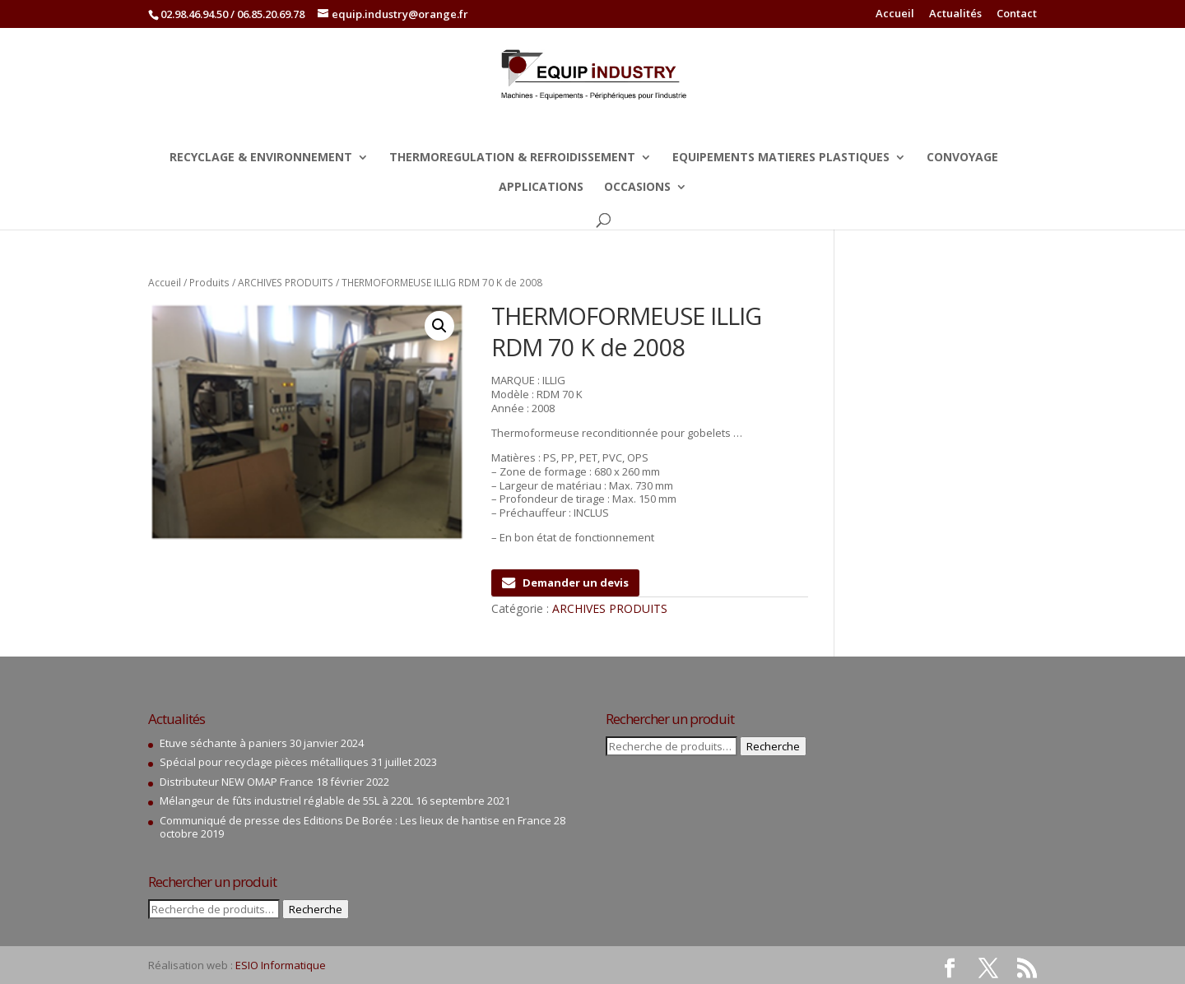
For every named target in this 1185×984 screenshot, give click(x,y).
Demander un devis (565, 582)
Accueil (895, 14)
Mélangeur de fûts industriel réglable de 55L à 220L (286, 800)
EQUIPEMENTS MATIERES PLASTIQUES (781, 158)
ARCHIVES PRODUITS (285, 283)
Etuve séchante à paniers (223, 743)
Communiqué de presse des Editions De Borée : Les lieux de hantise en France (355, 820)
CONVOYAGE (962, 158)
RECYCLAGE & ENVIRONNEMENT (261, 158)
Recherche (315, 909)
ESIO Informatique (280, 965)
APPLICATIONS (541, 187)
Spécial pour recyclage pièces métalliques (264, 761)
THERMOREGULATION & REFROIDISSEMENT (512, 158)
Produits (209, 283)
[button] (439, 326)
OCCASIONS (637, 187)
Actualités (955, 14)
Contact (1017, 14)
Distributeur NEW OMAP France (237, 781)
